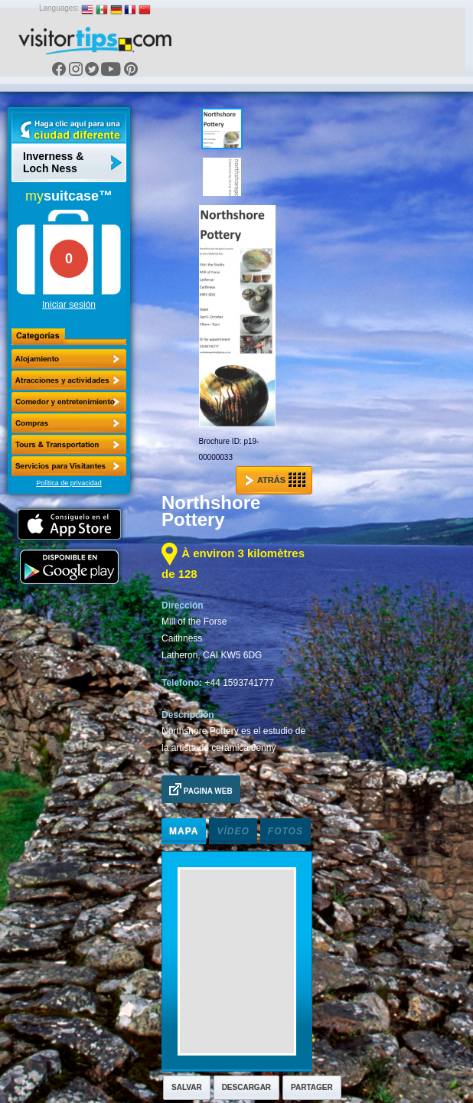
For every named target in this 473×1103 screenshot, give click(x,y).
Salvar (186, 1087)
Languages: (59, 8)
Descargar (246, 1087)
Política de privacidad (69, 483)
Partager (312, 1087)
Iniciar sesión (69, 304)
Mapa (183, 831)
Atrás (275, 480)
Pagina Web (201, 789)
